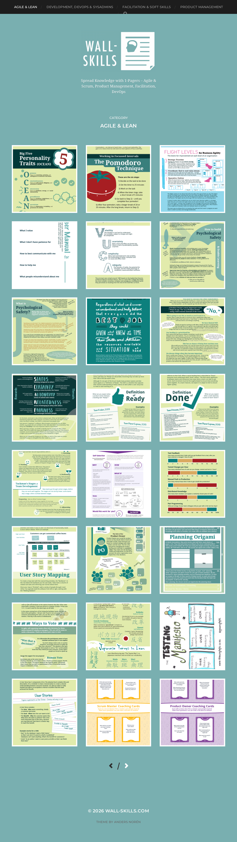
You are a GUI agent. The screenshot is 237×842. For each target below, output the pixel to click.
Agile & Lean (25, 7)
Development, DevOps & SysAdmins (80, 7)
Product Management (201, 7)
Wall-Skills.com (127, 811)
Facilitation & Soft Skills (146, 7)
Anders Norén (127, 822)
